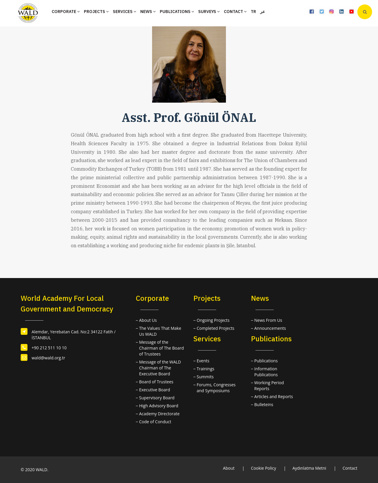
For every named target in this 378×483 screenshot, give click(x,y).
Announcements (270, 328)
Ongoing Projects (213, 320)
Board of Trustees (156, 382)
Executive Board (154, 389)
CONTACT (235, 11)
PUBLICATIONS (177, 11)
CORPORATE (66, 11)
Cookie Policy (263, 468)
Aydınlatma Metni (309, 468)
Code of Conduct (155, 421)
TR (253, 11)
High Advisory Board (158, 405)
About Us (148, 320)
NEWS (148, 11)
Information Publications (266, 371)
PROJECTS (96, 11)
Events (203, 361)
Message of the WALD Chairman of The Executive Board (160, 368)
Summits (205, 376)
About (228, 468)
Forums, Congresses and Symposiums (216, 387)
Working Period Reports (269, 385)
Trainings (205, 368)
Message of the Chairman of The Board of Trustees (161, 348)
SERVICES (124, 11)
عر (262, 11)
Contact (350, 468)
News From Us (268, 320)
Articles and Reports (273, 396)
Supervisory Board (157, 397)
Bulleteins (263, 404)
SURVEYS (209, 11)
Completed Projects (215, 328)
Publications (266, 361)
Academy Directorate (159, 413)
